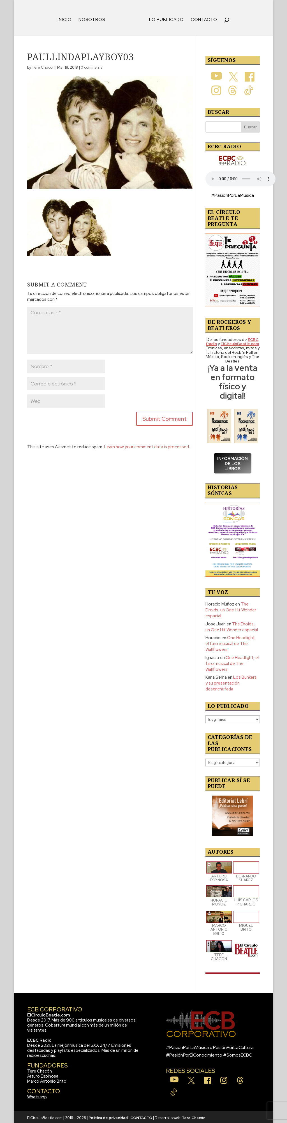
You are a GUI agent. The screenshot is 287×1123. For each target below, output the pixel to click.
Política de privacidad (108, 1115)
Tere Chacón (39, 1069)
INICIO (66, 18)
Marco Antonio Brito (46, 1079)
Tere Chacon (43, 65)
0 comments (91, 65)
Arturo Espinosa (42, 1074)
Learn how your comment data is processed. (147, 445)
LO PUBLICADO (164, 18)
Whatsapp (37, 1095)
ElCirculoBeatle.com (48, 1013)
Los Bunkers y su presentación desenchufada (231, 681)
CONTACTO (202, 18)
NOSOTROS (93, 18)
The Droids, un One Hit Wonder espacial (230, 608)
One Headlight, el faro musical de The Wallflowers (230, 641)
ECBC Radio (39, 1038)
